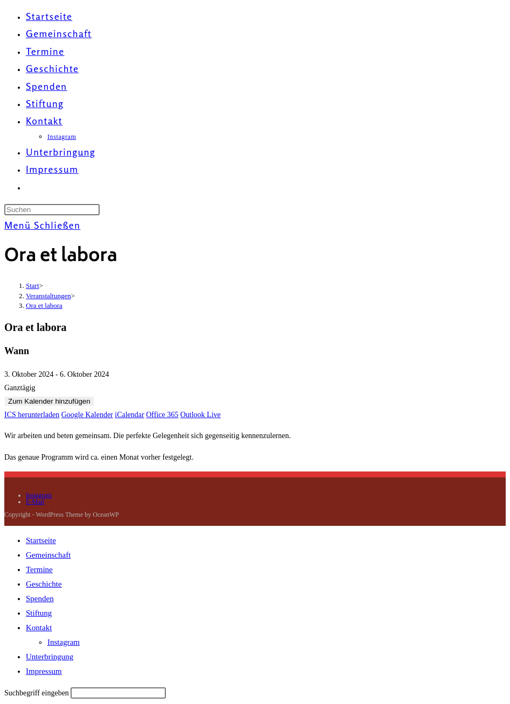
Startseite (41, 540)
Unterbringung (49, 656)
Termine (39, 569)
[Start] (32, 285)
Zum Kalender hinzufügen (49, 401)
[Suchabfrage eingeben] (52, 209)
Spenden (40, 598)
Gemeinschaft (48, 555)
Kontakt (39, 627)
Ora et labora (44, 305)
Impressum (44, 671)
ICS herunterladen (31, 415)
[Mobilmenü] (42, 225)
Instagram (39, 495)
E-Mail (35, 501)
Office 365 (162, 415)
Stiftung (39, 613)
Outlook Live (200, 415)
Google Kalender (87, 415)
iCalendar (129, 415)
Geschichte (44, 584)
